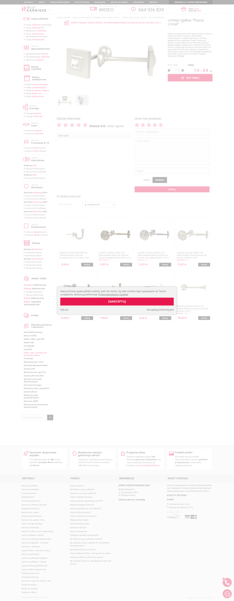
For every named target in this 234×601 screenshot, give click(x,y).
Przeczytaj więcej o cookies (113, 294)
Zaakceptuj (117, 301)
